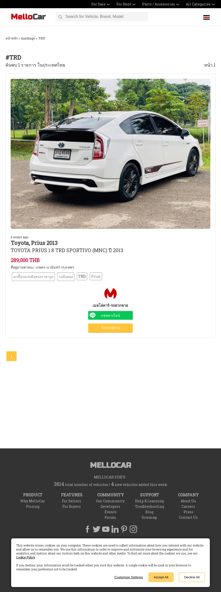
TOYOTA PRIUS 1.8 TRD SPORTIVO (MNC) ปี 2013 (67, 250)
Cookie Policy (25, 557)
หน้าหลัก (11, 38)
